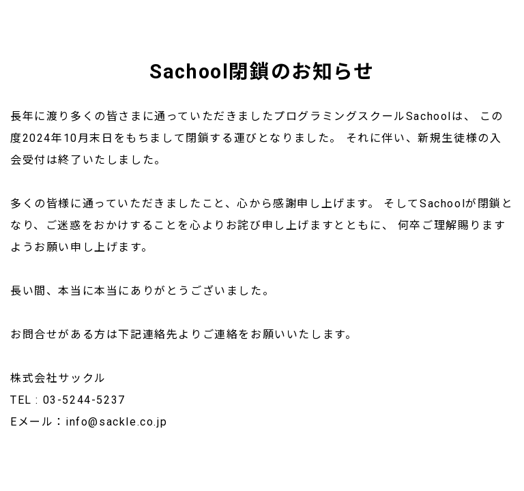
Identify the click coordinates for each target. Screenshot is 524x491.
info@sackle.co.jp (116, 421)
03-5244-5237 (84, 399)
